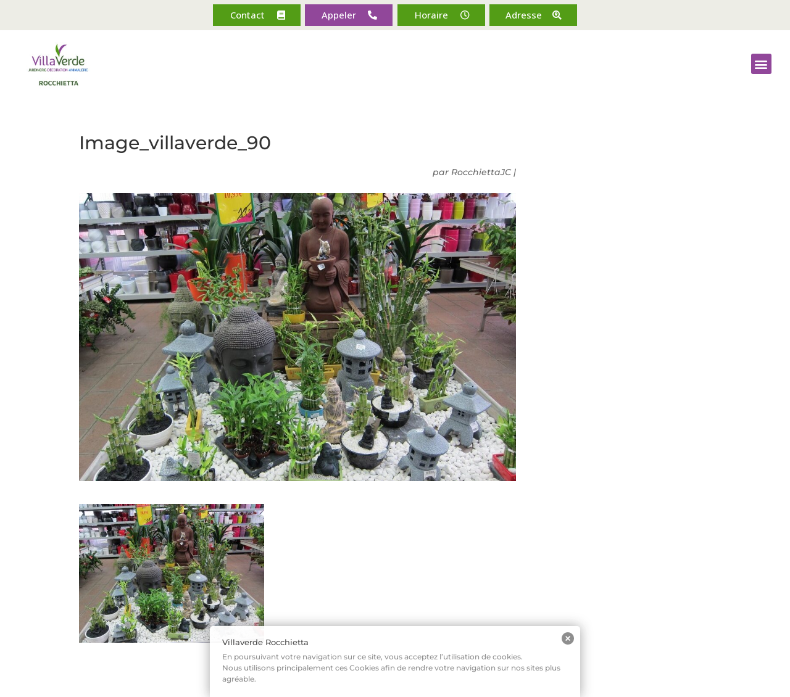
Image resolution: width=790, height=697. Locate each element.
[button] (257, 15)
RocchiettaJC (481, 172)
